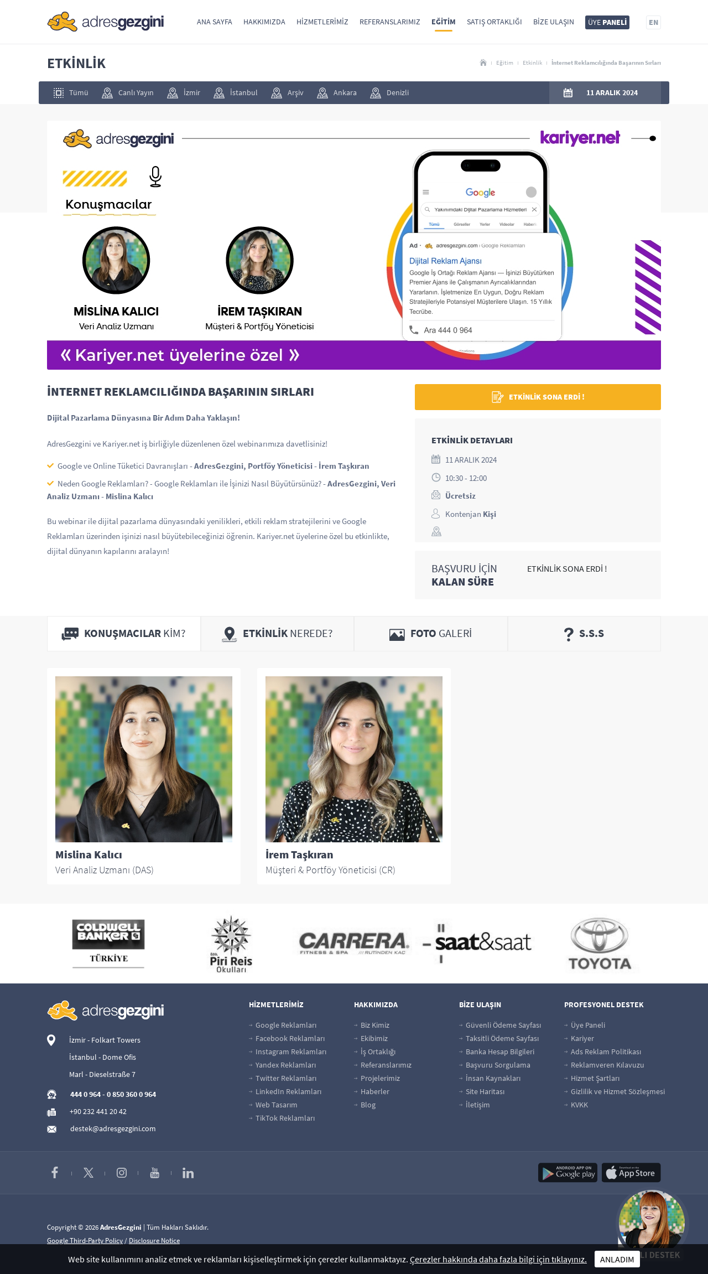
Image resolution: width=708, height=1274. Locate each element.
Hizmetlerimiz (322, 22)
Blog (365, 1105)
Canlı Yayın (128, 93)
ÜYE (607, 22)
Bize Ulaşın (553, 22)
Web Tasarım (273, 1105)
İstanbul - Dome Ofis (102, 1057)
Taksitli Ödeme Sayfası (499, 1038)
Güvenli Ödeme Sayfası (500, 1025)
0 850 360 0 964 (131, 1094)
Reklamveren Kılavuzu (604, 1065)
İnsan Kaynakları (489, 1078)
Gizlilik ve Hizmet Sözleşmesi (614, 1091)
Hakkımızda (264, 22)
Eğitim (443, 22)
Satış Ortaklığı (494, 22)
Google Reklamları (282, 1025)
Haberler (371, 1091)
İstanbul (236, 93)
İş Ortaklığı (374, 1052)
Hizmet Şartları (592, 1078)
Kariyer (579, 1038)
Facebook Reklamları (287, 1038)
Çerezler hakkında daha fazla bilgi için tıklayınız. (498, 1259)
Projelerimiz (377, 1078)
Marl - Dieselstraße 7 (102, 1074)
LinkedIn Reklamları (285, 1091)
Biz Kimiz (371, 1025)
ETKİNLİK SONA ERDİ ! (538, 397)
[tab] (124, 633)
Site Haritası (481, 1091)
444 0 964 (85, 1094)
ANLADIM (617, 1259)
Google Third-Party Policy (85, 1240)
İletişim (474, 1105)
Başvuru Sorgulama (494, 1065)
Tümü (71, 92)
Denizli (389, 93)
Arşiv (287, 93)
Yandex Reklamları (282, 1065)
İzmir (183, 93)
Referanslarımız (390, 22)
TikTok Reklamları (282, 1118)
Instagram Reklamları (287, 1052)
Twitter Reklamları (282, 1078)
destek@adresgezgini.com (113, 1128)
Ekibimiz (371, 1038)
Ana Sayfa (214, 22)
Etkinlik (532, 62)
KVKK (576, 1105)
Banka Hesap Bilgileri (496, 1052)
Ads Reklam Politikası (602, 1052)
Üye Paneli (584, 1025)
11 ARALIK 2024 (612, 92)
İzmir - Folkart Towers (104, 1040)
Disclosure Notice (154, 1240)
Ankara (337, 93)
